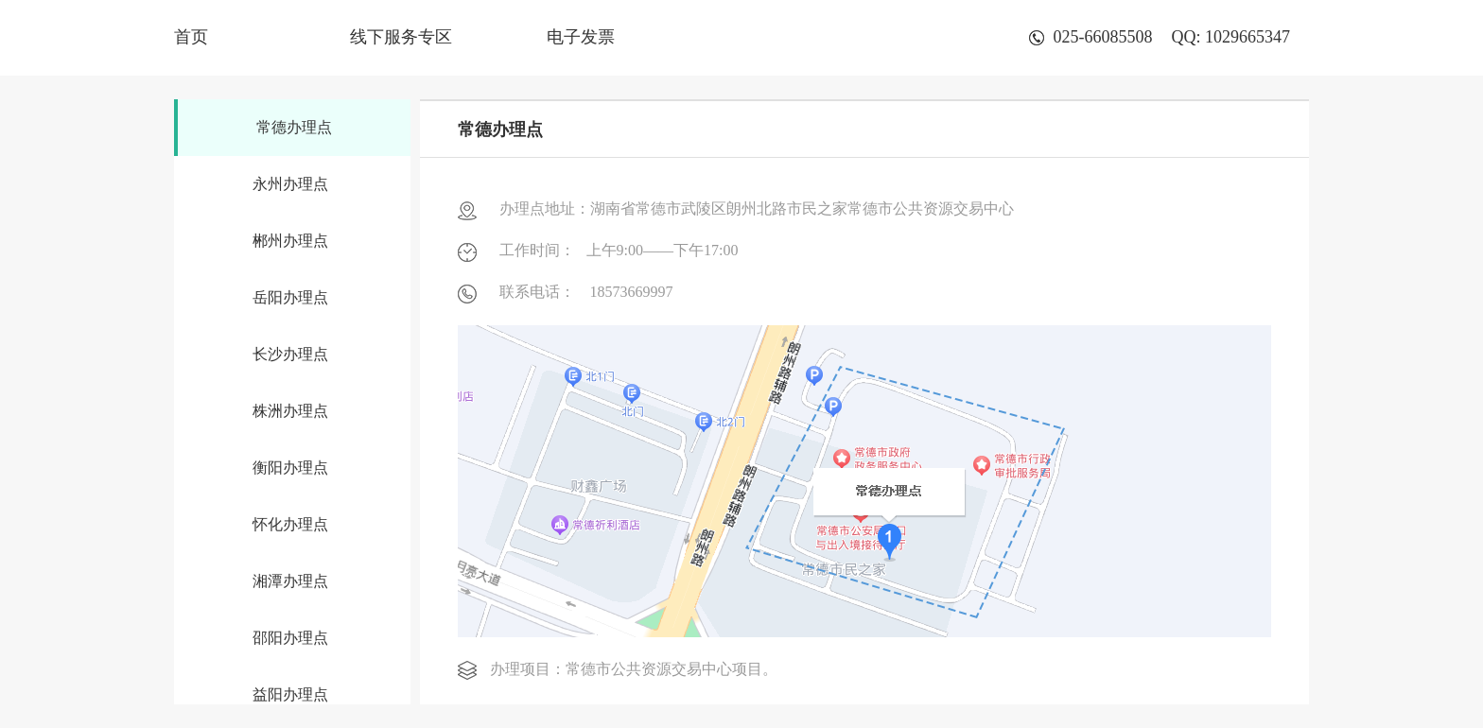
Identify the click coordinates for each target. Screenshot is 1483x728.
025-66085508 (1091, 36)
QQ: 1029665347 (1231, 36)
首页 (191, 36)
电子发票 (581, 36)
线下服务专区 (401, 36)
